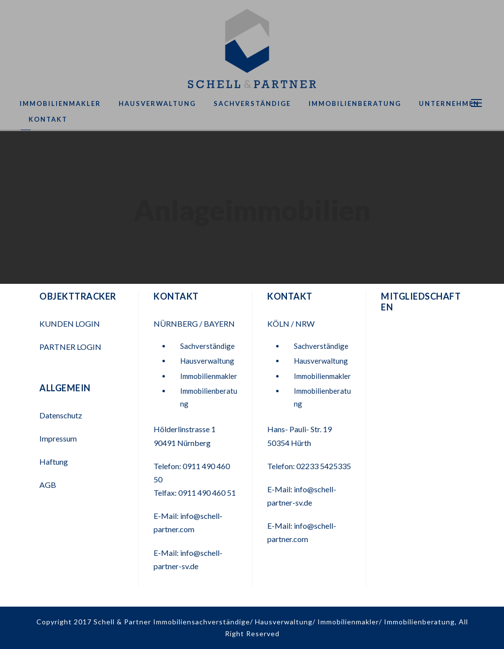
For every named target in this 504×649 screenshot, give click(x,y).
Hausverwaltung (157, 103)
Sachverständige (252, 103)
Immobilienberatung (355, 103)
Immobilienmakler (60, 103)
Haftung (53, 461)
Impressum (58, 438)
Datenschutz (60, 415)
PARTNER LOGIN (71, 346)
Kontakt (48, 119)
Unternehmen (449, 103)
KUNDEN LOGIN (70, 323)
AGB (47, 484)
